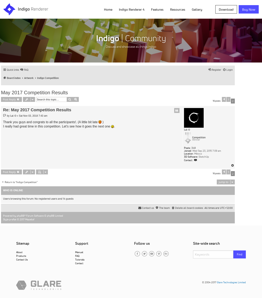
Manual (79, 252)
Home (108, 9)
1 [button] (228, 99)
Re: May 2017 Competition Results (37, 110)
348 (193, 148)
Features (157, 9)
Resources (177, 9)
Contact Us (22, 259)
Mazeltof (29, 219)
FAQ (77, 256)
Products (21, 256)
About (19, 252)
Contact (79, 263)
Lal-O (187, 129)
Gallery (197, 9)
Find (239, 254)
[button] (224, 99)
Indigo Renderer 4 (132, 9)
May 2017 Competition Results (34, 92)
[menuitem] (24, 70)
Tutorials (80, 259)
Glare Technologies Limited (231, 282)
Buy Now (248, 9)
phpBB (20, 215)
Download (226, 9)
